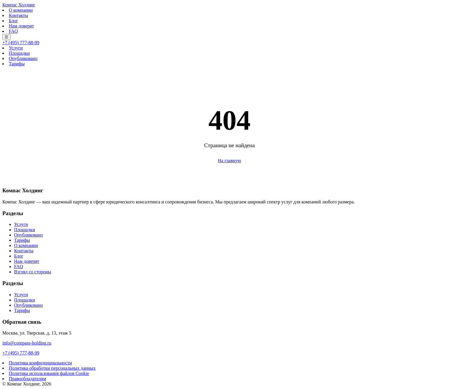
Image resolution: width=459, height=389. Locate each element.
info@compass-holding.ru (26, 342)
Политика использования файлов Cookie (49, 373)
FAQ (13, 31)
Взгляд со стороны (32, 271)
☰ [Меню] (6, 37)
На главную (229, 160)
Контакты (18, 15)
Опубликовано (23, 58)
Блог (13, 20)
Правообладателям (27, 378)
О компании (21, 10)
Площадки (19, 53)
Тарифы (17, 63)
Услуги (16, 47)
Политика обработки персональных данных (52, 368)
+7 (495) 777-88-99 (20, 42)
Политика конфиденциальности (40, 362)
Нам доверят (21, 25)
